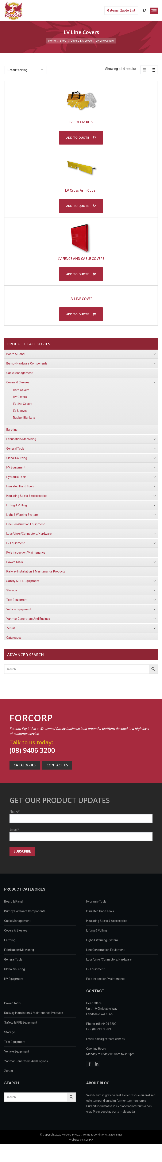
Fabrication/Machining (19, 949)
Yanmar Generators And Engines (26, 1061)
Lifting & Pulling (96, 930)
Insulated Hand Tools (100, 911)
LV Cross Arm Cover (81, 190)
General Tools (13, 959)
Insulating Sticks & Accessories (106, 920)
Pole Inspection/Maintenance (105, 978)
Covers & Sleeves (15, 930)
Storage (9, 1032)
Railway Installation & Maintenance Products (33, 1013)
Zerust (8, 1071)
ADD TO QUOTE (77, 137)
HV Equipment (13, 978)
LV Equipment (95, 969)
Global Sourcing (14, 969)
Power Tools (12, 1003)
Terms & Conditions (95, 1134)
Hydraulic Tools (96, 901)
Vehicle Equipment (16, 1051)
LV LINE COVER (81, 298)
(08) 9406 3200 (32, 750)
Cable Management (17, 920)
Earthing (9, 940)
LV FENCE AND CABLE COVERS (81, 258)
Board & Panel (13, 901)
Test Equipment (14, 1042)
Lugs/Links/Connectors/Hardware (109, 959)
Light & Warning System (102, 940)
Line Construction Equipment (105, 949)
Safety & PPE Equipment (20, 1022)
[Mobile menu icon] (154, 11)
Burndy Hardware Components (24, 911)
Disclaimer (115, 1134)
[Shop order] (25, 70)
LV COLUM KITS (81, 122)
